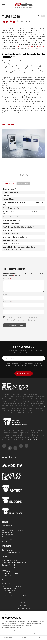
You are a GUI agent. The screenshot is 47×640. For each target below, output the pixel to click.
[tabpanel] (23, 143)
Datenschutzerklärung (23, 608)
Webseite (5, 309)
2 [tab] (23, 175)
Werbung (5, 541)
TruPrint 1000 (20, 46)
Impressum (23, 605)
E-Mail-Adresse (7, 301)
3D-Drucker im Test (8, 528)
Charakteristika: (9, 183)
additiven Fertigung (38, 406)
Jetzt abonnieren (24, 373)
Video (20, 183)
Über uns (23, 602)
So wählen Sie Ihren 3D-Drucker (12, 530)
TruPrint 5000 (41, 46)
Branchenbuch (7, 526)
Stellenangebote (7, 535)
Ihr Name (6, 294)
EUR (39, 16)
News (26, 183)
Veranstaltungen (7, 532)
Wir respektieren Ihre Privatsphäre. (12, 631)
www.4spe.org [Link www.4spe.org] (33, 439)
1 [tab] (20, 175)
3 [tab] (27, 175)
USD (42, 16)
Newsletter (5, 537)
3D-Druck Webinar (8, 539)
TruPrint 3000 (29, 46)
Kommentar (7, 279)
